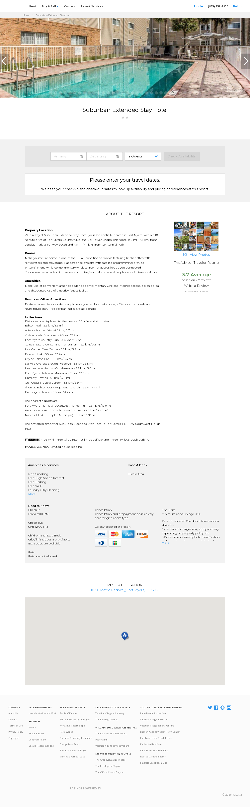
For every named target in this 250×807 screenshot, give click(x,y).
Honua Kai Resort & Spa (72, 725)
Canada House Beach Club (154, 750)
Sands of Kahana (68, 713)
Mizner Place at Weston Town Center (160, 731)
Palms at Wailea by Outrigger (75, 719)
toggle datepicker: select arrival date (68, 156)
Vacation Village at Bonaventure (157, 725)
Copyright (13, 737)
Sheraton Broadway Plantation (76, 737)
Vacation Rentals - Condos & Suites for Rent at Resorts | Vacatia (16, 4)
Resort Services (92, 6)
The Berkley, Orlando (106, 719)
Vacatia (32, 727)
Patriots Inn (101, 739)
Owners (69, 6)
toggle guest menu (144, 156)
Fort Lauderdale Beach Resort (156, 737)
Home (26, 15)
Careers (12, 719)
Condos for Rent (37, 739)
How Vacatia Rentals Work (42, 713)
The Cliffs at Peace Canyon (109, 772)
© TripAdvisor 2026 (196, 291)
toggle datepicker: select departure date (105, 156)
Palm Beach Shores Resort (154, 713)
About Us (13, 713)
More (32, 494)
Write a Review (196, 286)
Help (237, 6)
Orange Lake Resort (70, 744)
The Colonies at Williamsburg (110, 733)
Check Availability (181, 156)
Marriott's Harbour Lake (72, 756)
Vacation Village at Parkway (109, 713)
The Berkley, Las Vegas (107, 765)
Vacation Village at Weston (154, 719)
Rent (32, 6)
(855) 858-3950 (218, 6)
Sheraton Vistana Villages (73, 750)
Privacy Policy (15, 731)
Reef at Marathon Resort (153, 756)
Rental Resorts (36, 733)
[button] (4, 61)
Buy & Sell (50, 6)
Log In (198, 6)
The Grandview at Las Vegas (110, 759)
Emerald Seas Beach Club (153, 762)
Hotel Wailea (66, 731)
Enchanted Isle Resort (151, 744)
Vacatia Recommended (41, 745)
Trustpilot (120, 790)
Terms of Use (15, 725)
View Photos (196, 255)
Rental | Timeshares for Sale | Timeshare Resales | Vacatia (232, 788)
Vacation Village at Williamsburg (112, 745)
